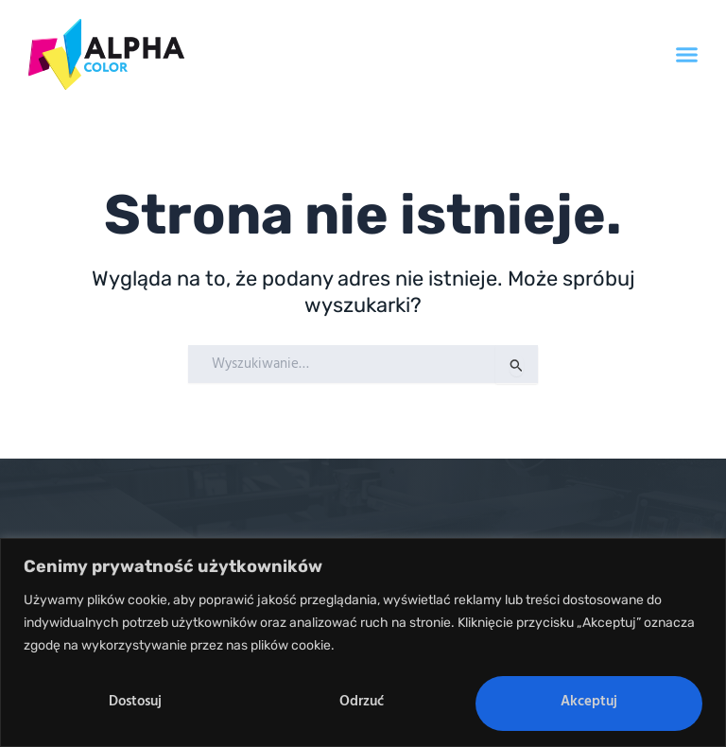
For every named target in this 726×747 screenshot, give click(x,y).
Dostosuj (135, 702)
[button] (687, 55)
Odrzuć (361, 702)
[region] (363, 642)
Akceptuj (589, 702)
